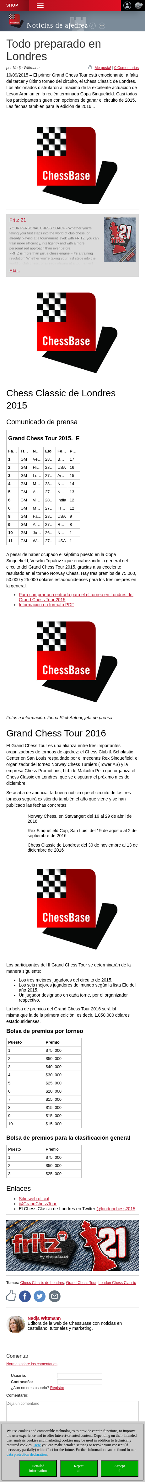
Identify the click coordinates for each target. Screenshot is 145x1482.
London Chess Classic (117, 1283)
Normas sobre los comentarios (31, 1364)
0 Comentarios (126, 68)
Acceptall (119, 1468)
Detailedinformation (38, 1468)
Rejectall (79, 1468)
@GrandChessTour (37, 1203)
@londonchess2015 (115, 1208)
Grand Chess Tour (81, 1283)
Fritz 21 (17, 220)
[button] (40, 5)
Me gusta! (102, 68)
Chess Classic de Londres (42, 1283)
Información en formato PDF (46, 604)
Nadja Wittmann (44, 1318)
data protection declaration (27, 1454)
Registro (57, 1388)
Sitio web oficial (34, 1198)
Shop (12, 5)
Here (37, 1445)
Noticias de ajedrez (57, 25)
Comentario (16, 1395)
